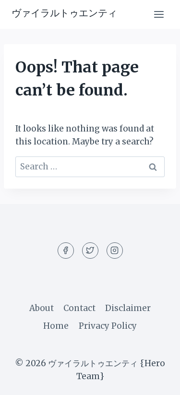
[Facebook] (66, 250)
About (41, 308)
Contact (79, 308)
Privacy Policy (108, 326)
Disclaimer (128, 308)
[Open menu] (158, 14)
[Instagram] (115, 250)
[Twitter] (90, 250)
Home (56, 326)
